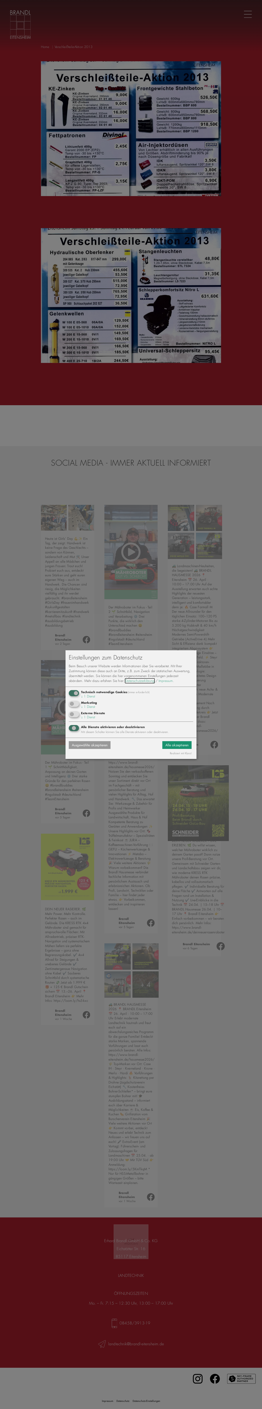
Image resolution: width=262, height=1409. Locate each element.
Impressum (166, 681)
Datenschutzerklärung (139, 681)
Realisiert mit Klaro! (181, 753)
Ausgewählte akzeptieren (90, 745)
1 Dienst (88, 696)
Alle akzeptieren (177, 745)
